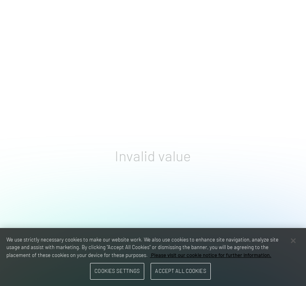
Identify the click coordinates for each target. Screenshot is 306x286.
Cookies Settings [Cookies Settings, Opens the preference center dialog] (117, 271)
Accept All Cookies (180, 271)
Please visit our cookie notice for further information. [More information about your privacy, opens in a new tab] (210, 255)
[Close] (293, 240)
